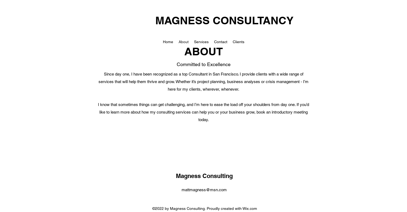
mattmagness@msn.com (204, 189)
